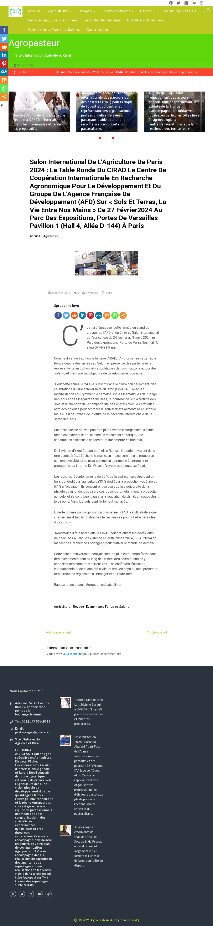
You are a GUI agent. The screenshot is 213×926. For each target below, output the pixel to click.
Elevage (85, 11)
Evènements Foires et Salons (53, 29)
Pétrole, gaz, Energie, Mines (52, 20)
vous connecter (73, 654)
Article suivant (156, 632)
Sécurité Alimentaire (102, 20)
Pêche (146, 11)
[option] (127, 72)
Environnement (116, 11)
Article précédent (58, 632)
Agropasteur (34, 42)
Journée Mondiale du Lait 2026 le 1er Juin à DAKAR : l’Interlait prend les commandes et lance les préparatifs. (127, 72)
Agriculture (57, 11)
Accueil (34, 11)
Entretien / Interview (145, 20)
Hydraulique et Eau (178, 11)
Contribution (97, 29)
